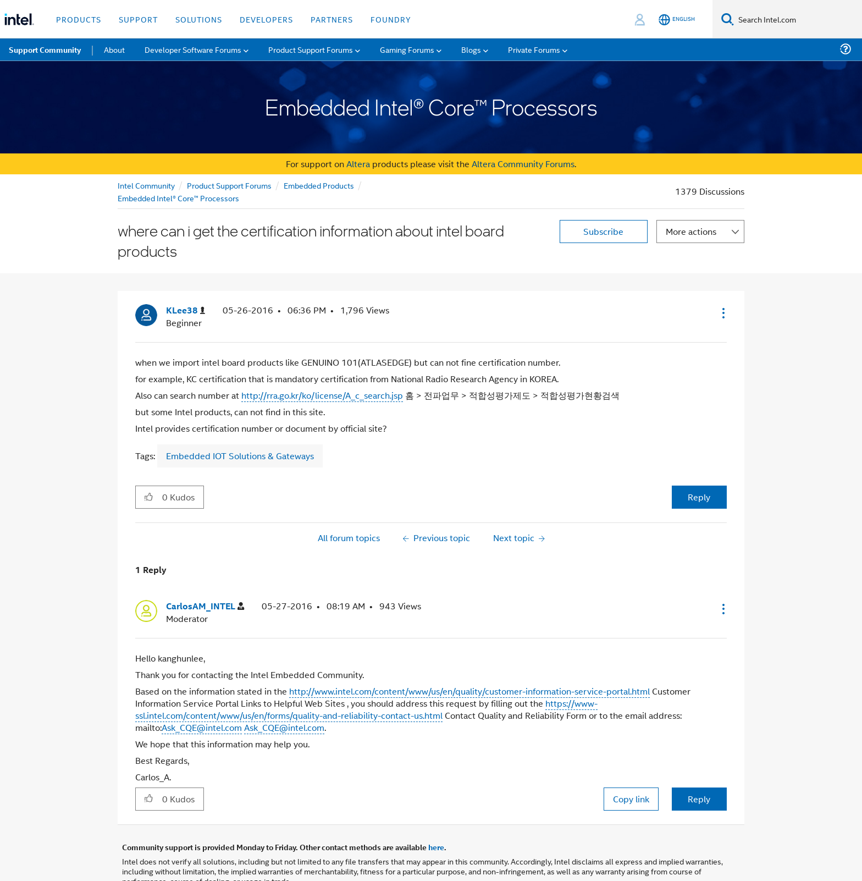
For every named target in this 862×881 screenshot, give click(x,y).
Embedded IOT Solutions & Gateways (240, 455)
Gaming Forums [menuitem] (407, 49)
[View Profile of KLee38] (185, 310)
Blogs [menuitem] (471, 49)
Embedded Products (319, 185)
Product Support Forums (229, 185)
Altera (358, 163)
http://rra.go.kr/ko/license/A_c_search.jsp (322, 395)
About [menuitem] (114, 49)
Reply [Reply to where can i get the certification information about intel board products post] (699, 497)
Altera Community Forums (523, 163)
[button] (722, 313)
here (436, 847)
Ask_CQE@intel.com (202, 727)
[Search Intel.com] (798, 19)
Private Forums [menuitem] (534, 49)
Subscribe (603, 231)
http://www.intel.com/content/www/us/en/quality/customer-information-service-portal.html (469, 691)
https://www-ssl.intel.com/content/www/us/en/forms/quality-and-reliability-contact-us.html (366, 709)
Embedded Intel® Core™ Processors (178, 197)
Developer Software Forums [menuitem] (193, 49)
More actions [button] (691, 231)
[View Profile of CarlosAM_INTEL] (205, 606)
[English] (677, 19)
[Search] (727, 19)
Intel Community (146, 185)
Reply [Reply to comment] (699, 798)
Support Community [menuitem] (45, 49)
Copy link (631, 798)
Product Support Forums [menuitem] (310, 49)
